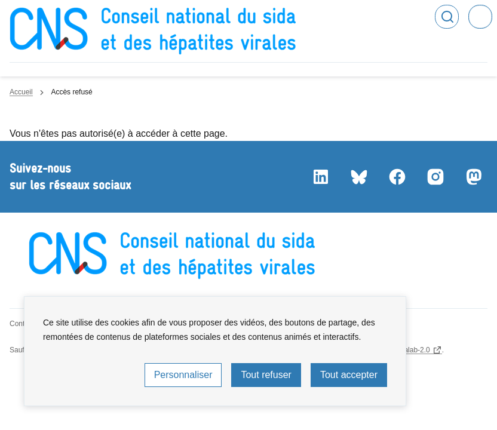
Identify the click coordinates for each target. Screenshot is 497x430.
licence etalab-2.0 (402, 350)
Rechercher (447, 17)
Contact (22, 324)
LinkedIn (320, 176)
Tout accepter (349, 375)
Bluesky (358, 176)
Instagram (435, 176)
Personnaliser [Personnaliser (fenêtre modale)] (183, 375)
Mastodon (473, 176)
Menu (480, 17)
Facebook (396, 176)
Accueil (21, 92)
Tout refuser (266, 375)
